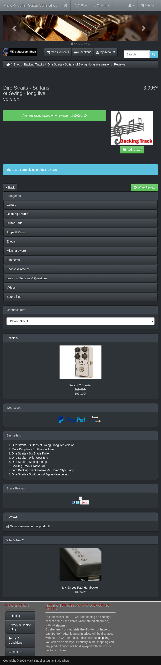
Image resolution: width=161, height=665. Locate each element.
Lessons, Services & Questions (27, 278)
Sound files (14, 296)
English (101, 5)
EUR (80, 5)
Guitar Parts (14, 223)
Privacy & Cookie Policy (20, 627)
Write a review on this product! (30, 526)
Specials (12, 338)
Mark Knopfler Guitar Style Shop (30, 5)
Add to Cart (132, 149)
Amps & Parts (16, 232)
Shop (17, 64)
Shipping (14, 616)
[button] (14, 28)
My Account (105, 52)
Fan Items (13, 260)
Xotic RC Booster (80, 385)
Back (10, 187)
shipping (61, 625)
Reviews (119, 64)
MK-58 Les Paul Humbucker (80, 587)
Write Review (144, 187)
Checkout (82, 52)
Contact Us (16, 651)
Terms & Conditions (15, 640)
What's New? (15, 540)
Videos (11, 287)
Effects (11, 241)
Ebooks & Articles (18, 269)
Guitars (11, 204)
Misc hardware (16, 250)
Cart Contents (58, 52)
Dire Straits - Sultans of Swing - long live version (79, 64)
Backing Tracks (34, 64)
